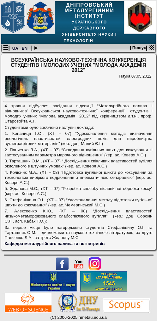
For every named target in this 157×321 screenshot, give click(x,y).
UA (15, 48)
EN (25, 48)
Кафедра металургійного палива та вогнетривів (55, 243)
